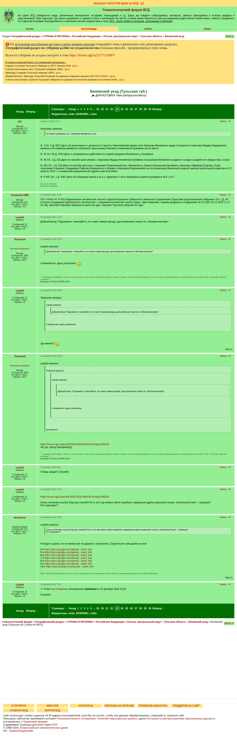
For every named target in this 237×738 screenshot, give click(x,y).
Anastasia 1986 (20, 195)
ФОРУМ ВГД (52, 710)
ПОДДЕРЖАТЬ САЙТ (186, 705)
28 (140, 109)
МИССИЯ (52, 705)
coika (93, 114)
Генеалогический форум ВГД (126, 10)
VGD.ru (30, 29)
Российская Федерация (86, 36)
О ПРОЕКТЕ (18, 705)
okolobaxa (20, 517)
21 (107, 109)
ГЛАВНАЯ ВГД (19, 710)
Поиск (207, 29)
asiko (72, 114)
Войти (148, 29)
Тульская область (151, 36)
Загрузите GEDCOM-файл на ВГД (115, 3)
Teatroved (19, 239)
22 (111, 109)
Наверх (223, 121)
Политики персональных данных (117, 718)
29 (145, 109)
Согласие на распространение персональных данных (180, 718)
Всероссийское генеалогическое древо (44, 727)
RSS (55, 724)
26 (131, 109)
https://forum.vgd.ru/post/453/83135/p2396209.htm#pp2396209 (74, 444)
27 (136, 109)
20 (102, 109)
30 (149, 109)
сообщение (61, 589)
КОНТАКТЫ (86, 705)
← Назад (18, 111)
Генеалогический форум (17, 621)
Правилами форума (35, 721)
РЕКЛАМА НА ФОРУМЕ (119, 705)
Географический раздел (25, 36)
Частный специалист (20, 249)
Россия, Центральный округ (120, 36)
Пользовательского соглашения (76, 718)
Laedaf (20, 217)
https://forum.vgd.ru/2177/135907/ (92, 55)
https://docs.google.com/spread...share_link (68, 549)
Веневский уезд (174, 36)
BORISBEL (82, 114)
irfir (20, 121)
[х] (142, 3)
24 (122, 109)
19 (97, 109)
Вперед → (32, 111)
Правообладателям (21, 730)
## (229, 121)
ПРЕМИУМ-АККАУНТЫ (153, 705)
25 (126, 109)
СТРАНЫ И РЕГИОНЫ (56, 36)
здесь (75, 65)
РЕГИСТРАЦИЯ (89, 29)
